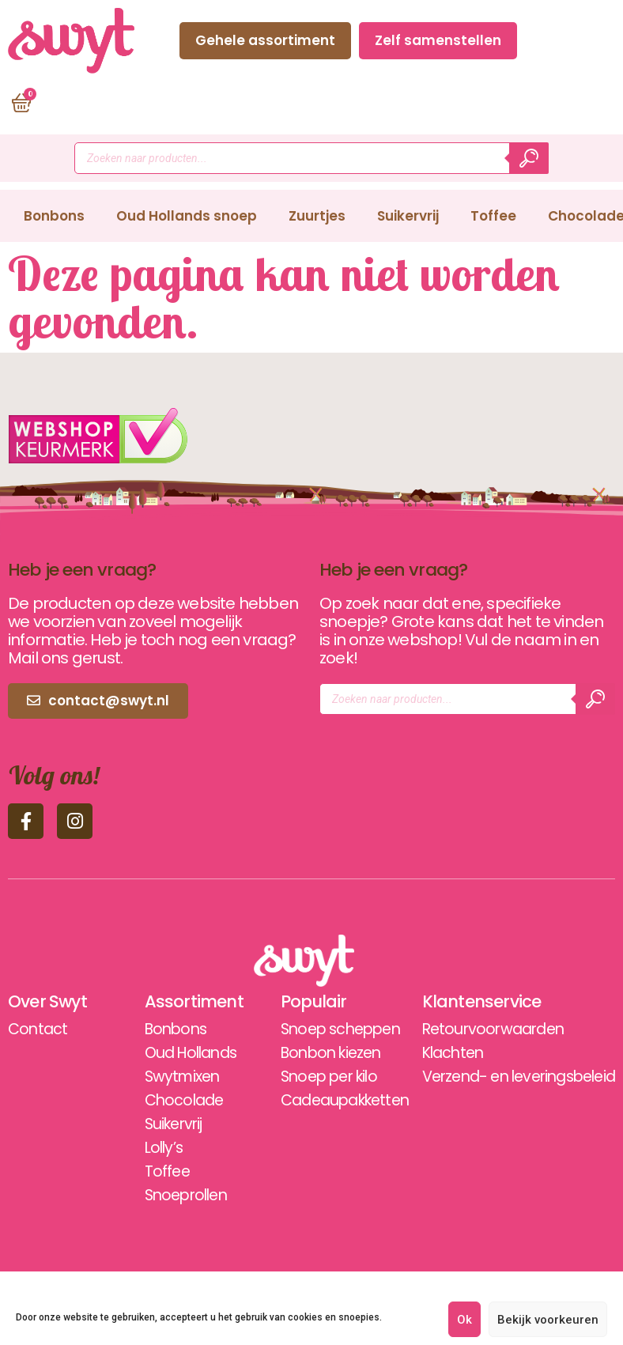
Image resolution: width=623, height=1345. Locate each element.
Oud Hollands (185, 1053)
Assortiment (185, 1002)
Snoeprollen (180, 1195)
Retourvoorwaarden (481, 1029)
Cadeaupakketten (332, 1101)
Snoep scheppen (326, 1029)
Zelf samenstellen (438, 40)
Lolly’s (155, 1148)
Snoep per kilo (314, 1077)
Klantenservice (467, 1002)
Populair (296, 1002)
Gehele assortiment (265, 40)
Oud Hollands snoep (186, 215)
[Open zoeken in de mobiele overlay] (311, 158)
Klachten (439, 1053)
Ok (464, 1320)
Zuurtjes (317, 215)
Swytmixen (175, 1077)
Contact (570, 40)
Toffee (493, 215)
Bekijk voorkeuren (547, 1320)
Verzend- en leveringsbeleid (510, 1077)
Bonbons (54, 215)
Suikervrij (408, 215)
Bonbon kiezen (316, 1053)
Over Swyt (49, 1002)
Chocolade (177, 1101)
